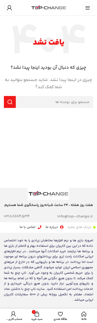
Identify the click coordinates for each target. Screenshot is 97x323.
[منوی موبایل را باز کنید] (88, 8)
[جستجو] (48, 102)
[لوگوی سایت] (49, 7)
